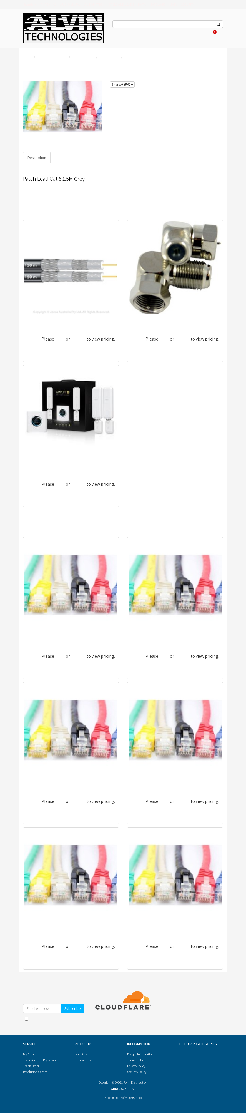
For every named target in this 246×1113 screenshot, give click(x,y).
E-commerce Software (118, 1098)
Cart (212, 32)
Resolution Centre (35, 1072)
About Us (140, 32)
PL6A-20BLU (38, 637)
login (213, 70)
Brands (30, 4)
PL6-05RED (141, 637)
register (201, 77)
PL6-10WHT (37, 927)
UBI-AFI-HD (37, 465)
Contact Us (122, 32)
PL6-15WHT (141, 782)
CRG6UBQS (37, 319)
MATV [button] (173, 4)
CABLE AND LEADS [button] (121, 4)
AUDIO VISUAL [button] (70, 4)
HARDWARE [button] (157, 4)
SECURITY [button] (187, 4)
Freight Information (140, 1054)
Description (36, 157)
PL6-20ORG (37, 782)
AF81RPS (139, 319)
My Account (31, 1054)
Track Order (31, 1066)
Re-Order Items (188, 32)
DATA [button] (142, 4)
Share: (122, 84)
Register (167, 32)
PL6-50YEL (140, 927)
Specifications (67, 157)
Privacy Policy (68, 1024)
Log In (154, 32)
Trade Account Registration (41, 1060)
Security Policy (136, 1072)
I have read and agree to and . (54, 1021)
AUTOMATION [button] (94, 4)
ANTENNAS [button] (48, 4)
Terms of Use (135, 1060)
